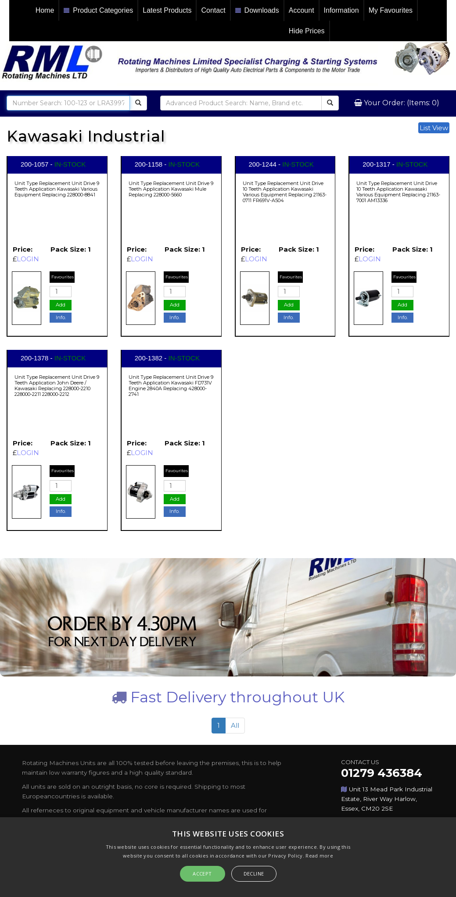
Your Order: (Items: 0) (400, 103)
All (235, 725)
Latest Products (167, 10)
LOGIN (28, 259)
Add (60, 305)
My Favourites (391, 10)
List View (434, 128)
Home (45, 10)
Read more (319, 855)
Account (301, 10)
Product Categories (98, 10)
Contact (213, 10)
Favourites (62, 277)
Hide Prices (307, 31)
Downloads (257, 10)
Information (341, 10)
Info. (61, 317)
